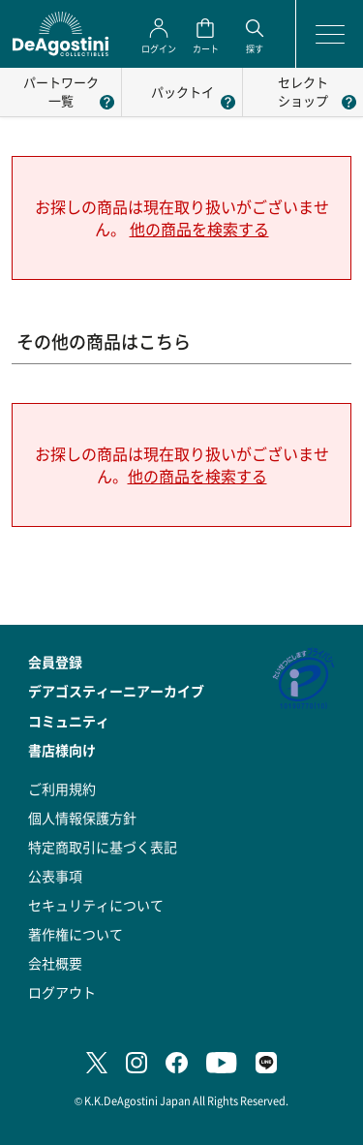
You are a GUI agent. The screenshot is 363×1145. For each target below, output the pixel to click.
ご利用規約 (62, 788)
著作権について (75, 934)
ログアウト (62, 992)
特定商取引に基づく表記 (102, 846)
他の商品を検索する (199, 229)
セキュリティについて (96, 904)
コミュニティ (68, 720)
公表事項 (55, 875)
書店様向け (62, 749)
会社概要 (55, 963)
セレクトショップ (303, 91)
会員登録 (55, 661)
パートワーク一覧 (61, 91)
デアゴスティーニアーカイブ (116, 690)
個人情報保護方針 (82, 817)
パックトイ (182, 91)
